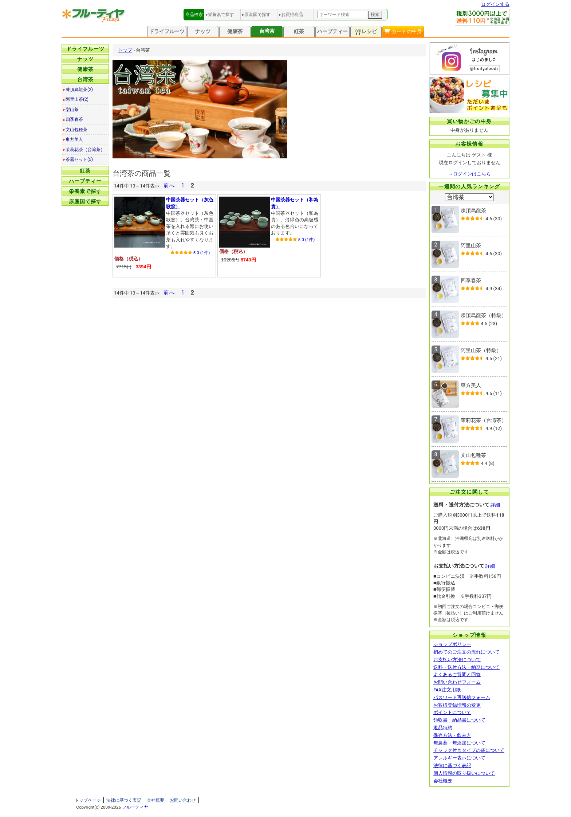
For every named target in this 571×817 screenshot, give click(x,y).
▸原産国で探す (256, 14)
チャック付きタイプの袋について (468, 750)
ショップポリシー (452, 644)
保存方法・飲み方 (452, 735)
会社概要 (442, 781)
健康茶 (235, 31)
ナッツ (202, 31)
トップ (125, 50)
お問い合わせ (183, 800)
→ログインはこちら (469, 174)
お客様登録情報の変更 (457, 705)
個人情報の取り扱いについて (464, 773)
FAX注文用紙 (447, 689)
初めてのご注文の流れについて (466, 652)
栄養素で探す (85, 191)
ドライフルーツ (167, 31)
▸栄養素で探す (220, 14)
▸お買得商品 (291, 14)
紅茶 (299, 31)
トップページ (88, 800)
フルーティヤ (135, 807)
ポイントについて (452, 712)
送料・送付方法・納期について (466, 667)
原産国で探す (85, 201)
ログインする (495, 4)
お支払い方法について (457, 659)
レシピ (366, 31)
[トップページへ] (94, 21)
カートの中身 (403, 31)
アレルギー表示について (459, 758)
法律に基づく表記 (452, 765)
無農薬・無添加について (459, 743)
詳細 (495, 505)
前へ (169, 185)
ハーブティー (332, 31)
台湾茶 (267, 31)
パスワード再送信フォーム (461, 697)
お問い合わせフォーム (457, 682)
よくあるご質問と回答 (457, 674)
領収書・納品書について (459, 720)
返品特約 (442, 727)
